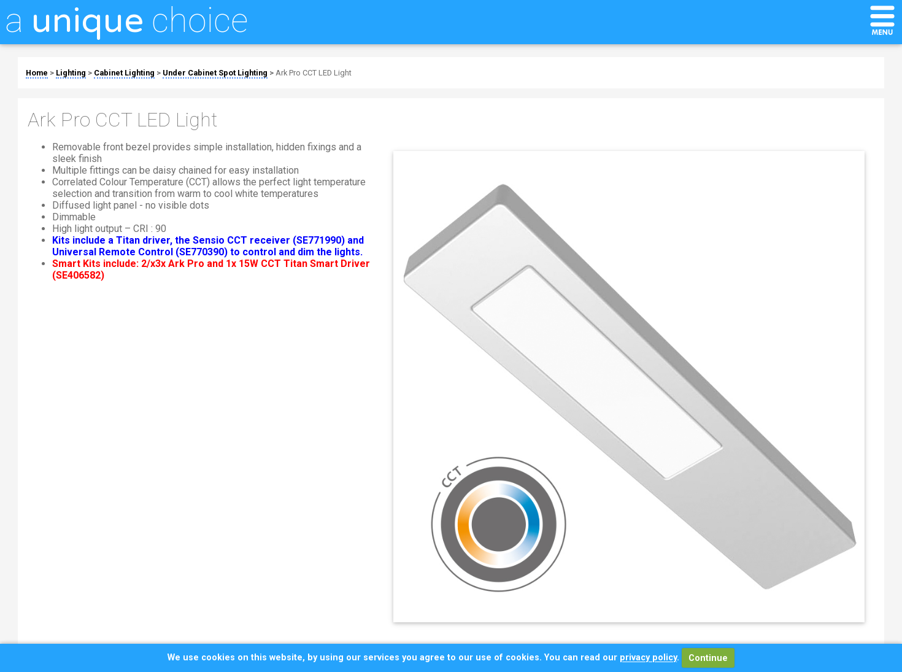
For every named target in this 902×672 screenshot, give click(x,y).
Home (37, 72)
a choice (126, 20)
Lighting (71, 72)
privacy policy (648, 658)
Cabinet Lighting (124, 72)
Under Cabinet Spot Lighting (215, 72)
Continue (708, 658)
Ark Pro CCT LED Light (314, 72)
